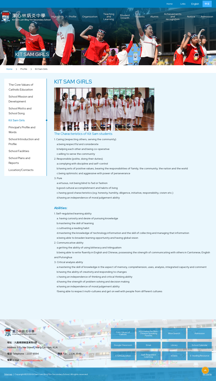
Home (167, 3)
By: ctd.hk (207, 374)
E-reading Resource (199, 355)
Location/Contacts (21, 170)
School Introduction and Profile (24, 141)
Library (174, 345)
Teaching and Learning (108, 16)
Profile (72, 16)
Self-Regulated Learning (148, 356)
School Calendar (199, 345)
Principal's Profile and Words (22, 129)
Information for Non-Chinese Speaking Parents (148, 333)
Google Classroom (123, 345)
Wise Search (174, 333)
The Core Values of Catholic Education (21, 87)
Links (181, 3)
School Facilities (19, 151)
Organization (89, 16)
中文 (207, 3)
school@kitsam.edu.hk (32, 360)
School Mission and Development (21, 99)
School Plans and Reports (19, 160)
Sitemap (8, 374)
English (195, 3)
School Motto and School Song (20, 111)
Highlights (57, 16)
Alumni (154, 16)
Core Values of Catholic (123, 333)
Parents (140, 16)
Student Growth (125, 16)
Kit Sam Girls (17, 120)
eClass (174, 355)
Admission (207, 16)
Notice (191, 16)
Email (148, 345)
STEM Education (123, 355)
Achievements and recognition (172, 16)
